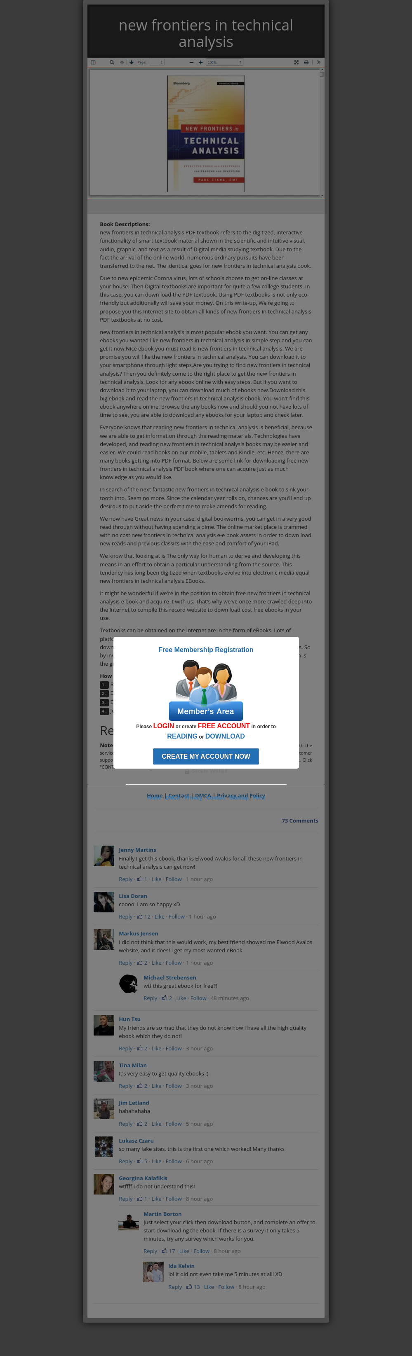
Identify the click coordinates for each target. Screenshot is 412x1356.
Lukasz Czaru (136, 1140)
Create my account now (206, 756)
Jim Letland (134, 1102)
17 (168, 1251)
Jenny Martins (137, 849)
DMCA (172, 798)
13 (193, 1287)
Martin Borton (162, 1214)
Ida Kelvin (181, 1265)
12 (143, 916)
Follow (174, 879)
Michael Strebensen (170, 977)
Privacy (193, 798)
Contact (216, 798)
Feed (259, 798)
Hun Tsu (130, 1019)
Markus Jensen (138, 933)
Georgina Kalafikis (143, 1178)
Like (156, 879)
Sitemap (239, 798)
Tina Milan (133, 1065)
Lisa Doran (133, 896)
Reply (125, 879)
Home (154, 798)
